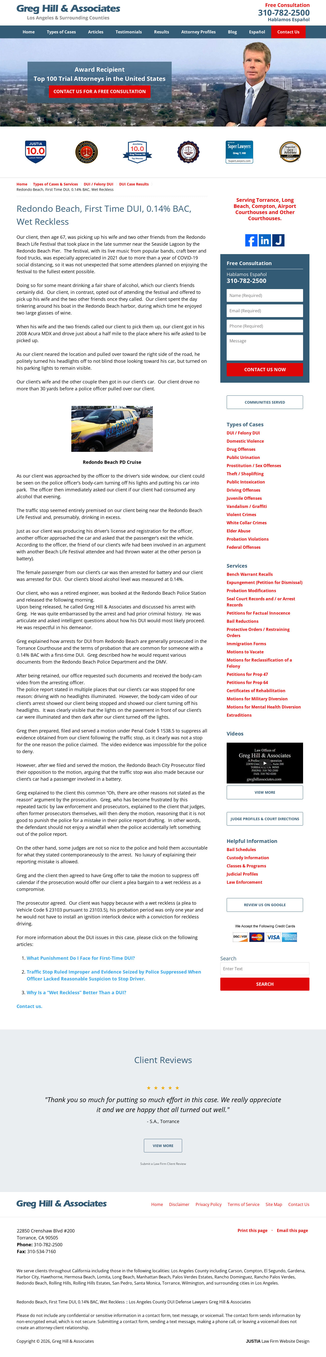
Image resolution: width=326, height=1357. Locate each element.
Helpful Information (252, 841)
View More (163, 1145)
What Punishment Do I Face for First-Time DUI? (81, 958)
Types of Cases (61, 32)
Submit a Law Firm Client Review (163, 1164)
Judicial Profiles (242, 874)
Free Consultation (249, 263)
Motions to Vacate (245, 652)
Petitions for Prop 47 (247, 674)
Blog (232, 32)
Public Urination (243, 457)
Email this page (292, 1230)
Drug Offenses (241, 449)
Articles (95, 32)
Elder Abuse (238, 531)
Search (265, 984)
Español (257, 32)
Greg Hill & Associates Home (68, 13)
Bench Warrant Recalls (250, 574)
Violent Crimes (241, 514)
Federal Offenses (244, 547)
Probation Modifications (251, 590)
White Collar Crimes (247, 523)
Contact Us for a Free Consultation (99, 91)
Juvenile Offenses (244, 498)
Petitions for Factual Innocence (258, 613)
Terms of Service (244, 1204)
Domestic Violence (245, 441)
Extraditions (239, 715)
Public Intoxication (246, 482)
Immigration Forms (246, 643)
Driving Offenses (243, 490)
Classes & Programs (246, 866)
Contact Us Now (265, 369)
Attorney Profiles (198, 32)
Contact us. (29, 1006)
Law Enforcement (244, 882)
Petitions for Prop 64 (247, 682)
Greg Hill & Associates (73, 1341)
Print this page (253, 1230)
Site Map (274, 1204)
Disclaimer (179, 1204)
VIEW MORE (265, 792)
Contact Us (288, 32)
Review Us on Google (265, 904)
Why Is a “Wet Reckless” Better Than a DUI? (76, 992)
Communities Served (265, 402)
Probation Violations (248, 539)
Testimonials (129, 32)
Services (237, 565)
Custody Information (248, 858)
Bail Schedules (241, 849)
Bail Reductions (243, 621)
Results (161, 32)
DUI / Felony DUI (243, 433)
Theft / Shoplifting (245, 474)
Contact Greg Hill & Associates (283, 12)
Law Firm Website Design (277, 1341)
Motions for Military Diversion (257, 699)
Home (29, 32)
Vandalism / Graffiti (247, 506)
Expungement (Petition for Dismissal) (264, 582)
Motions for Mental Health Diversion (264, 707)
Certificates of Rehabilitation (256, 690)
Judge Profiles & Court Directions (265, 818)
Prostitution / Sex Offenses (254, 465)
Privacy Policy (209, 1204)
